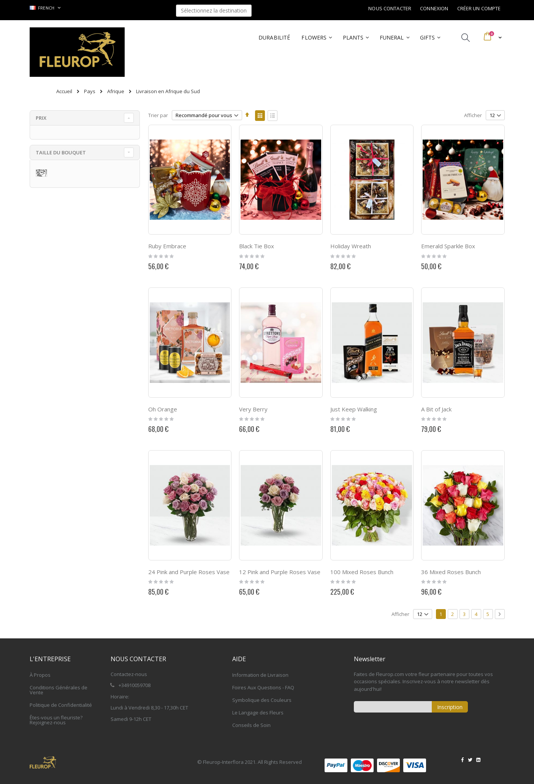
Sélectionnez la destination (214, 10)
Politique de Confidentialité (61, 704)
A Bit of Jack (436, 409)
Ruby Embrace (167, 246)
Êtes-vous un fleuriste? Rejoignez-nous (56, 720)
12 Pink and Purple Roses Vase (279, 572)
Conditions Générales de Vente (58, 690)
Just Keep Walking (353, 409)
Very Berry (253, 409)
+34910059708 (135, 685)
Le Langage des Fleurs (258, 712)
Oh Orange (162, 409)
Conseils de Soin (251, 725)
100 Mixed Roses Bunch (361, 572)
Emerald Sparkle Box (448, 246)
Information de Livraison (260, 674)
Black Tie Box (256, 246)
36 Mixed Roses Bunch (451, 572)
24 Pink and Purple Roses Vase (189, 572)
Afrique (115, 91)
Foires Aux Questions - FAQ (263, 687)
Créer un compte (479, 8)
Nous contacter (389, 8)
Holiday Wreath (350, 246)
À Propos (40, 674)
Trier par (158, 115)
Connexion (434, 8)
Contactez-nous (129, 674)
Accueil (64, 91)
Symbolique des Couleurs (262, 700)
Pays (89, 91)
